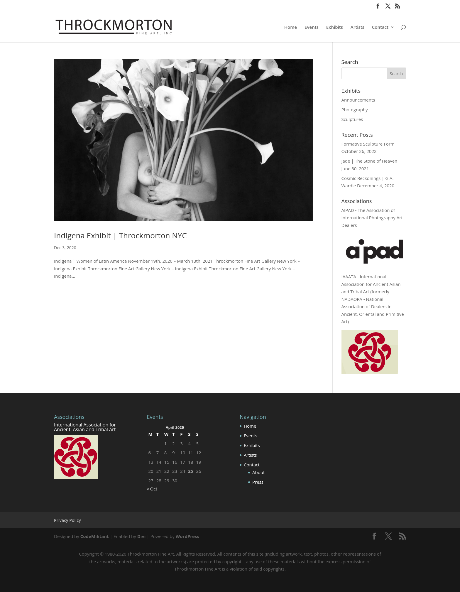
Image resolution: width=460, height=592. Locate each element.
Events (312, 27)
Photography (354, 109)
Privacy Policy (67, 520)
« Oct (152, 489)
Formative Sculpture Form (368, 144)
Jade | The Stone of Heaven (369, 161)
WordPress (187, 536)
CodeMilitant (94, 536)
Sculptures (352, 119)
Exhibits (334, 27)
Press (257, 482)
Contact (380, 27)
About (258, 472)
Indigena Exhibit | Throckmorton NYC (120, 235)
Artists (357, 27)
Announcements (358, 100)
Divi (141, 536)
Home (290, 27)
